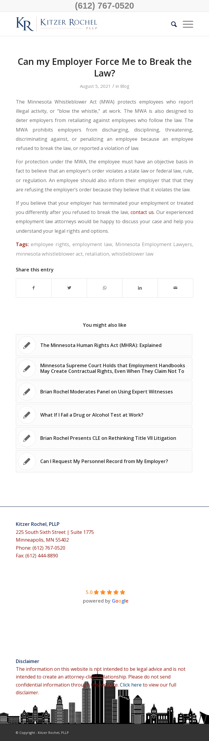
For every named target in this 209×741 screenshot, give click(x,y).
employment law (92, 244)
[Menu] (185, 24)
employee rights (50, 244)
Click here (131, 684)
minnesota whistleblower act (49, 253)
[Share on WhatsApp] (104, 288)
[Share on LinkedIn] (140, 288)
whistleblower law (133, 253)
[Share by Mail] (175, 288)
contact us (142, 212)
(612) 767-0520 (104, 5)
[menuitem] (171, 24)
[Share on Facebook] (34, 288)
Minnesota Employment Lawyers (153, 244)
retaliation (97, 253)
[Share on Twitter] (69, 288)
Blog (124, 86)
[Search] (171, 24)
